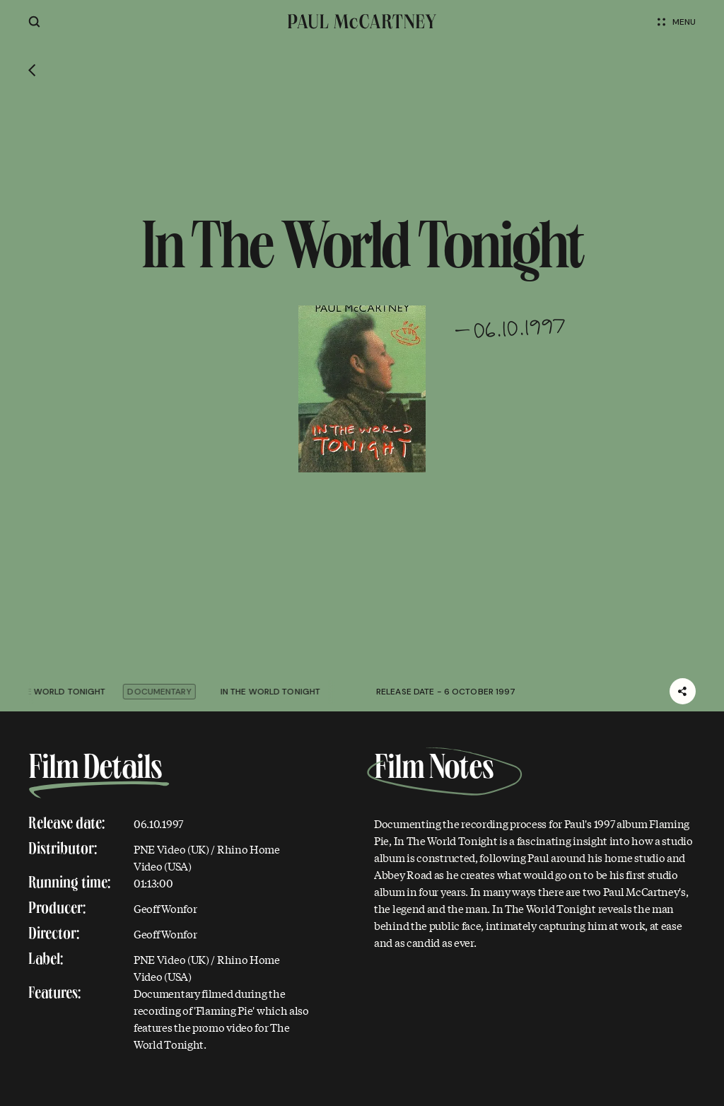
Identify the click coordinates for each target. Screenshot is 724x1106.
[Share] (683, 691)
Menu (677, 22)
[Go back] (32, 72)
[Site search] (34, 21)
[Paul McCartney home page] (362, 21)
